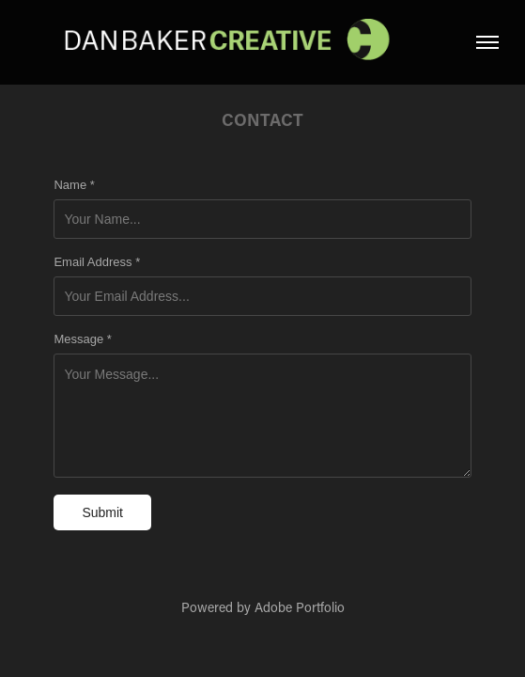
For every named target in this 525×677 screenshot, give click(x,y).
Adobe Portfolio (300, 607)
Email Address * (97, 262)
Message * (82, 339)
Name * (74, 185)
